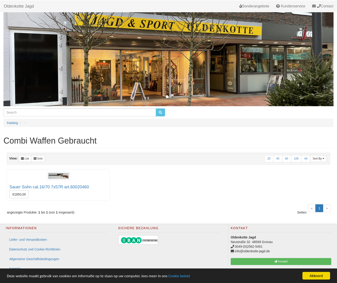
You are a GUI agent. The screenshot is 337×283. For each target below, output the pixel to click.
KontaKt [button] (281, 261)
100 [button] (296, 158)
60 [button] (286, 158)
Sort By (318, 158)
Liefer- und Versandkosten (28, 239)
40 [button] (277, 158)
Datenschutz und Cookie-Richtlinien (34, 249)
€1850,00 (19, 194)
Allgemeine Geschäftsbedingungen (34, 259)
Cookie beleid (179, 276)
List (25, 158)
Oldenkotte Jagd (19, 6)
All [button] (305, 158)
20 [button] (268, 158)
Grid (38, 158)
